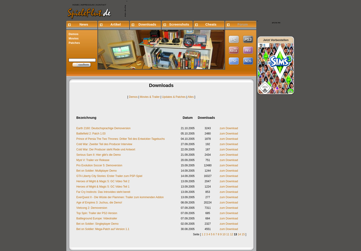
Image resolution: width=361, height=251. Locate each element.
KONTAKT (101, 4)
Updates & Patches (174, 97)
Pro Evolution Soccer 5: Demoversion (99, 165)
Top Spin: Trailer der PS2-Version (96, 213)
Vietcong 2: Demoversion (91, 207)
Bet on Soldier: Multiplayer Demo (96, 170)
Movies (74, 38)
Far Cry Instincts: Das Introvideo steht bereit (103, 192)
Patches (74, 43)
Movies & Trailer (150, 97)
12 (231, 234)
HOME (75, 4)
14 (239, 234)
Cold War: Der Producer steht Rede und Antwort (105, 149)
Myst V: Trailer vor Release (93, 160)
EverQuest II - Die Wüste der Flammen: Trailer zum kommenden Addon (120, 197)
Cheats (210, 24)
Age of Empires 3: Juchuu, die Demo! (99, 202)
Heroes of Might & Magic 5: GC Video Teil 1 (103, 186)
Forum (243, 24)
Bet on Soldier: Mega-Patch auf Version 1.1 (102, 229)
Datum (188, 118)
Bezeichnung (86, 118)
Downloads (147, 24)
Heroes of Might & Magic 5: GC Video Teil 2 (103, 181)
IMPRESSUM (87, 4)
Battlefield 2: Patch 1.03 (91, 133)
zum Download (229, 128)
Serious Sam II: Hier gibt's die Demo (98, 154)
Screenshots (179, 24)
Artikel (116, 24)
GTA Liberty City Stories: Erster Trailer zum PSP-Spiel (109, 176)
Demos (74, 34)
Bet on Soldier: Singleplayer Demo (97, 223)
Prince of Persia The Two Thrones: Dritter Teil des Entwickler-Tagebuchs (120, 138)
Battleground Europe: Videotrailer (96, 218)
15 (243, 234)
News (83, 24)
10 (223, 234)
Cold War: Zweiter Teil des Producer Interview (104, 144)
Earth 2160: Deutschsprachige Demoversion (103, 128)
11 (227, 234)
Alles (191, 97)
